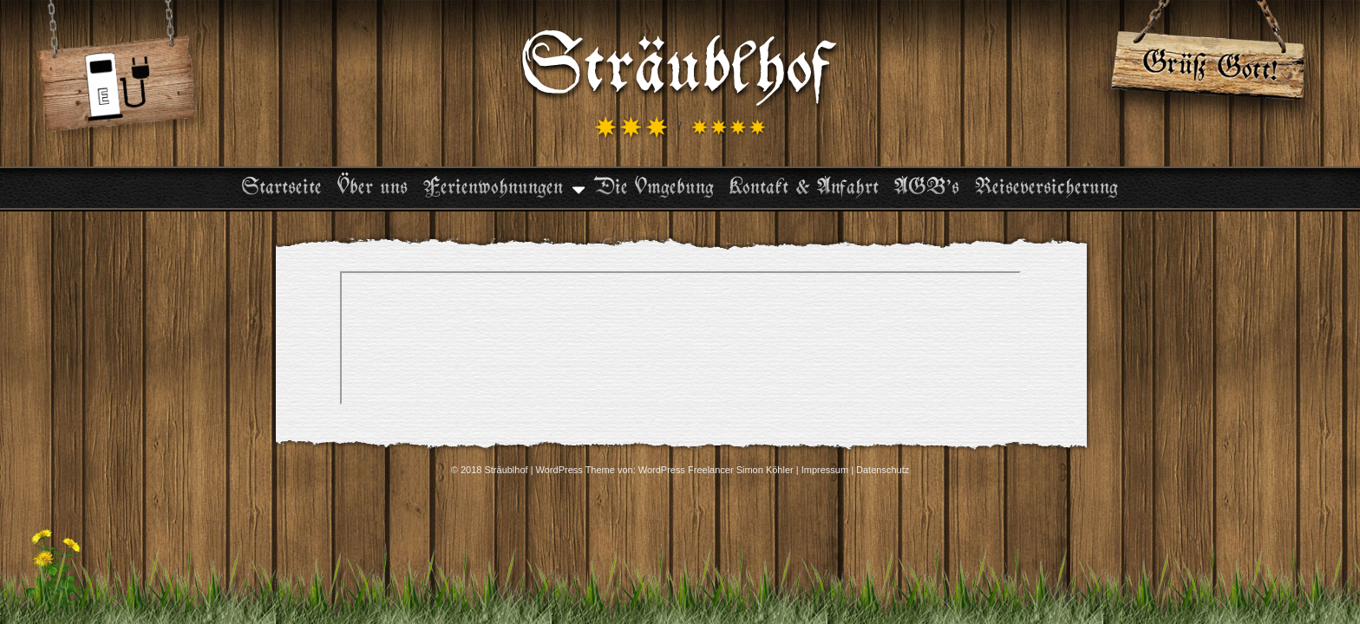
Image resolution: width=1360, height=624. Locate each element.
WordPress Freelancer (686, 470)
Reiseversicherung (1046, 188)
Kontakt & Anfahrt (804, 188)
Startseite (282, 188)
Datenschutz (882, 470)
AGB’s (926, 188)
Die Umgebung (653, 188)
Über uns (372, 188)
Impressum (824, 470)
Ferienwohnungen (493, 188)
